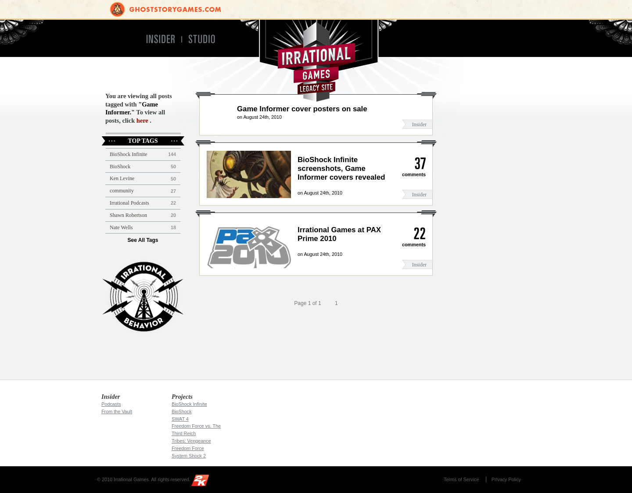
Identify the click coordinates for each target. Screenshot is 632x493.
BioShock (120, 166)
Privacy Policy (506, 479)
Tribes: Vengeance (191, 440)
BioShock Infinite (128, 154)
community (122, 191)
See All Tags (142, 240)
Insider (419, 124)
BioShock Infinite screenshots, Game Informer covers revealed (341, 168)
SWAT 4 (180, 419)
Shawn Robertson (128, 215)
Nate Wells (121, 227)
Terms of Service (461, 479)
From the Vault (116, 411)
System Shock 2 (189, 455)
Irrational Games (316, 61)
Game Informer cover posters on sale (302, 109)
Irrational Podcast (142, 296)
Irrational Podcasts (129, 203)
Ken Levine (122, 178)
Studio (206, 39)
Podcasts (111, 404)
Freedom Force (188, 448)
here (142, 120)
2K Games (202, 482)
